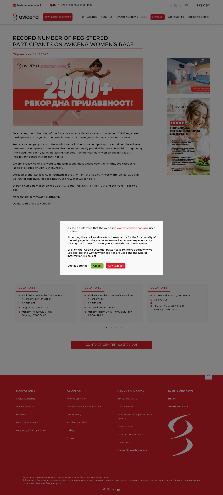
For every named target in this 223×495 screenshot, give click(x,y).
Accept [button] (97, 268)
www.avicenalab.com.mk (132, 231)
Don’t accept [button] (116, 268)
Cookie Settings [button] (77, 268)
